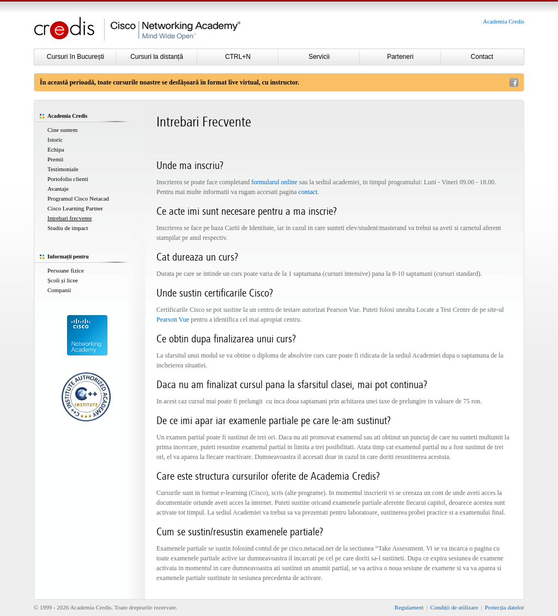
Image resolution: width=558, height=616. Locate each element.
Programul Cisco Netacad (78, 198)
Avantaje (58, 188)
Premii (55, 159)
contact (308, 192)
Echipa (55, 149)
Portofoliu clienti (67, 179)
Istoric (55, 139)
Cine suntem (62, 129)
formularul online (274, 182)
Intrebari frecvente (69, 218)
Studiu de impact (67, 228)
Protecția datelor (504, 607)
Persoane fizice (65, 270)
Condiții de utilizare (454, 607)
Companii (59, 290)
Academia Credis (503, 21)
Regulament (409, 607)
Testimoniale (62, 169)
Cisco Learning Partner (75, 208)
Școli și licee (62, 280)
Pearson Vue (172, 319)
